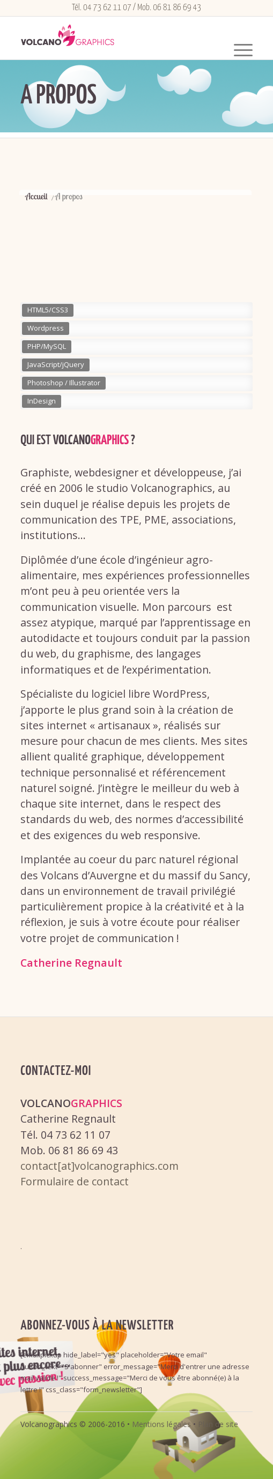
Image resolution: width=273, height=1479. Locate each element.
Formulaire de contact (74, 1181)
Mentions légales (161, 1424)
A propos (58, 96)
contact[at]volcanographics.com (99, 1166)
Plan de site (218, 1424)
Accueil (36, 196)
